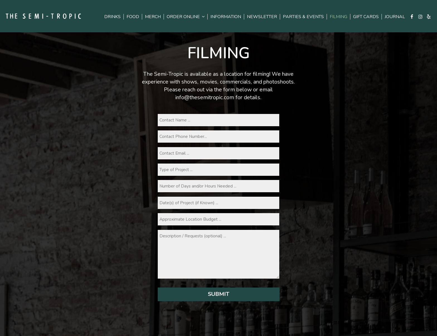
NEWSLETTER (262, 17)
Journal (395, 17)
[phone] (218, 136)
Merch (153, 17)
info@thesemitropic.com (204, 97)
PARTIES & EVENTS (303, 17)
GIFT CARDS (366, 17)
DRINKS (112, 17)
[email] (218, 153)
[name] (218, 120)
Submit (218, 294)
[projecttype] (218, 170)
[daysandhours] (218, 186)
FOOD (133, 17)
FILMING (338, 17)
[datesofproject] (218, 203)
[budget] (218, 219)
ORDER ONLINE (186, 17)
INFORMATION (225, 17)
